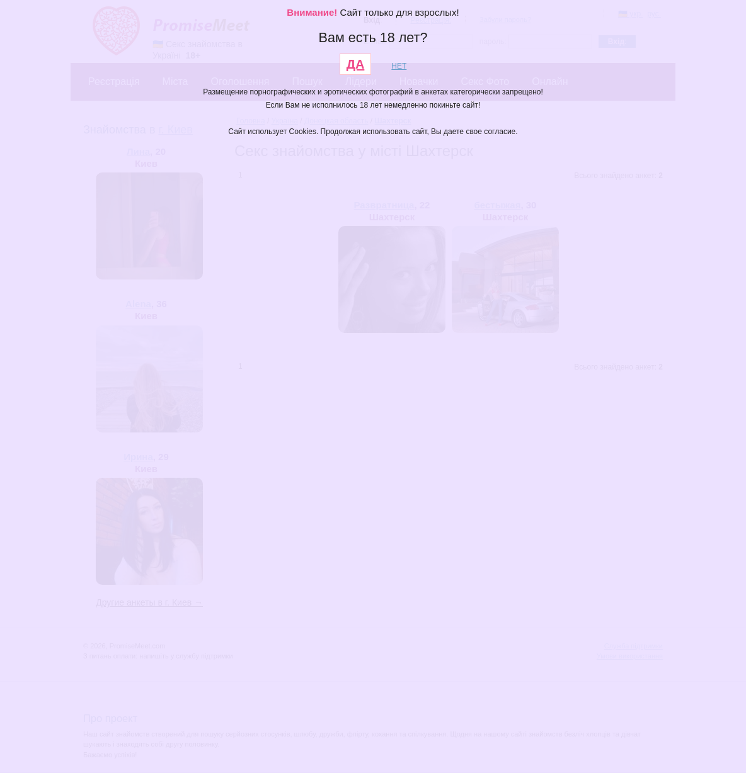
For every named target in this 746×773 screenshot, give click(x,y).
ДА (356, 64)
